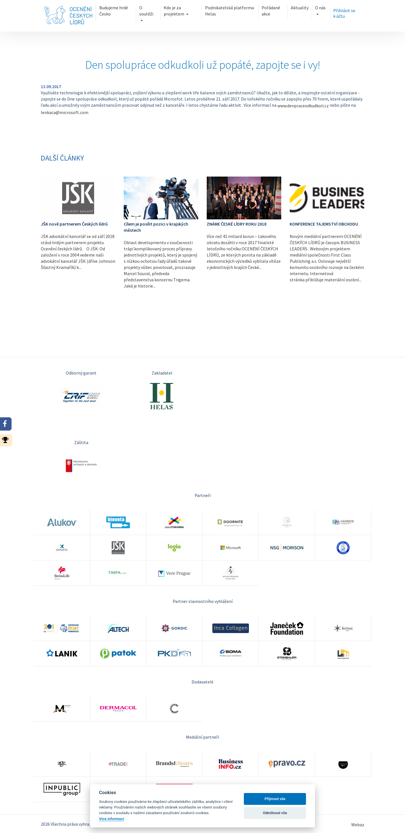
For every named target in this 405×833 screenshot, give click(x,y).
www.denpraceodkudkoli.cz (303, 105)
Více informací (111, 818)
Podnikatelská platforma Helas (229, 11)
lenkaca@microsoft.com (64, 112)
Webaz (357, 824)
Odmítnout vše (275, 813)
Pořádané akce (271, 11)
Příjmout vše (275, 799)
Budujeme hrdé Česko (113, 11)
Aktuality (300, 7)
